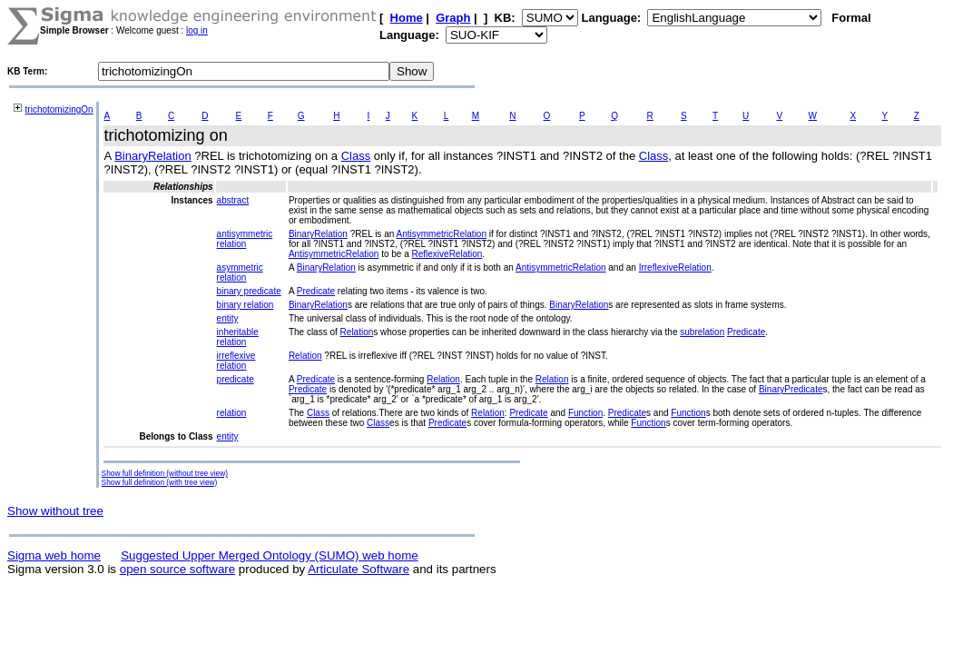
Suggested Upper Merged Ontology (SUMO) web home (269, 555)
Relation (357, 332)
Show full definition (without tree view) (165, 473)
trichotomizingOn (59, 109)
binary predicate (249, 291)
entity (228, 318)
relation (232, 413)
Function (585, 413)
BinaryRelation (153, 156)
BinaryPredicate (791, 389)
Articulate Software (358, 569)
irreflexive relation (236, 361)
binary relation (245, 305)
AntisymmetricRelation (441, 234)
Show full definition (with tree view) (160, 482)
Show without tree (55, 511)
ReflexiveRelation (447, 254)
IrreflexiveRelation (675, 267)
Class (356, 156)
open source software (177, 569)
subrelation (702, 332)
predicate (235, 379)
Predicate (316, 291)
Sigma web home (54, 555)
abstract (233, 200)
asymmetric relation (240, 272)
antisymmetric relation (245, 239)
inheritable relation (238, 337)
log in (197, 30)
